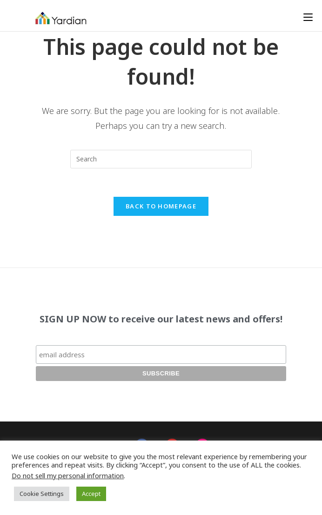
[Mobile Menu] (308, 17)
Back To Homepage (161, 206)
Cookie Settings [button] (42, 493)
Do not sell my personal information (68, 475)
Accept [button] (91, 493)
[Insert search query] (161, 159)
